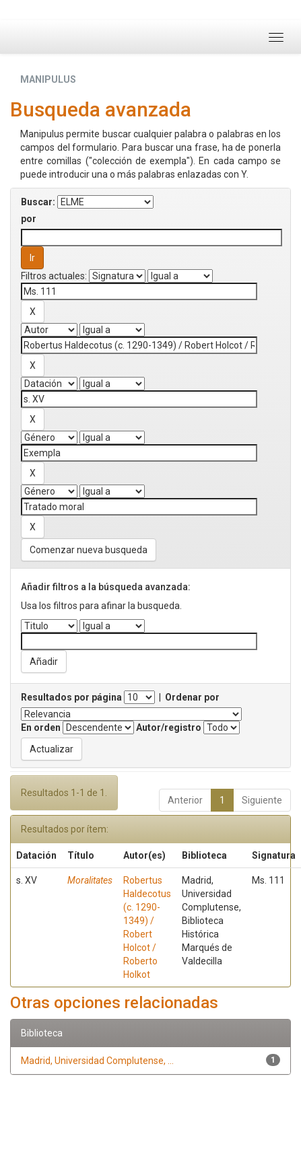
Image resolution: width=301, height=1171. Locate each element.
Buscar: (38, 202)
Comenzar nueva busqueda (88, 549)
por (28, 218)
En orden (41, 727)
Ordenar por (192, 697)
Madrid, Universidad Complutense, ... (97, 1060)
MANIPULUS (48, 79)
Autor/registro (168, 727)
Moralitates (89, 880)
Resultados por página (71, 697)
